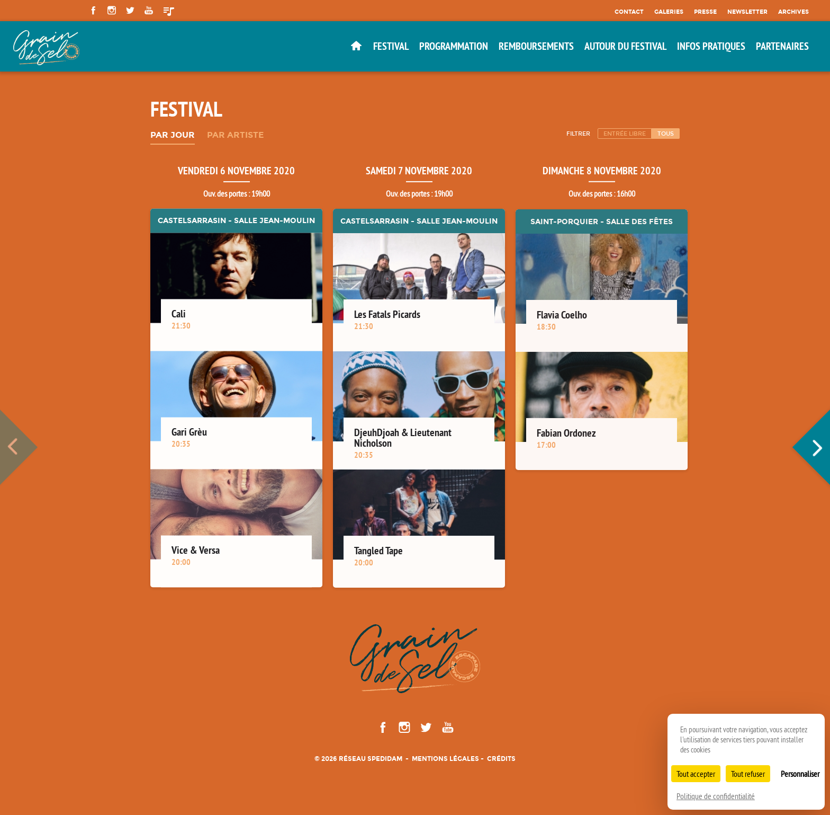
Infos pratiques (711, 46)
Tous (665, 133)
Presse (705, 11)
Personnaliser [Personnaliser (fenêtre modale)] (800, 773)
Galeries (668, 11)
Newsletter (747, 11)
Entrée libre (624, 133)
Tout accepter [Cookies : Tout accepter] (695, 773)
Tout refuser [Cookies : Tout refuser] (748, 773)
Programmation (453, 46)
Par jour (172, 135)
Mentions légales (445, 759)
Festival (391, 46)
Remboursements (536, 46)
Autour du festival (625, 46)
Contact (629, 11)
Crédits (501, 759)
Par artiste (235, 135)
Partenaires (782, 46)
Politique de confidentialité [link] (715, 796)
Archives (793, 11)
